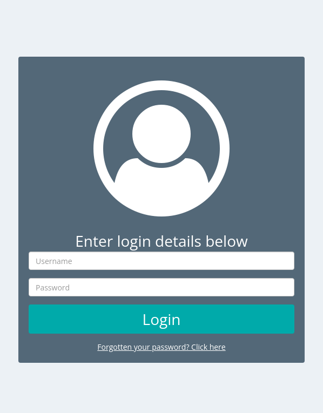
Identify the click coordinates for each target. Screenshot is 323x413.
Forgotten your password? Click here (161, 347)
